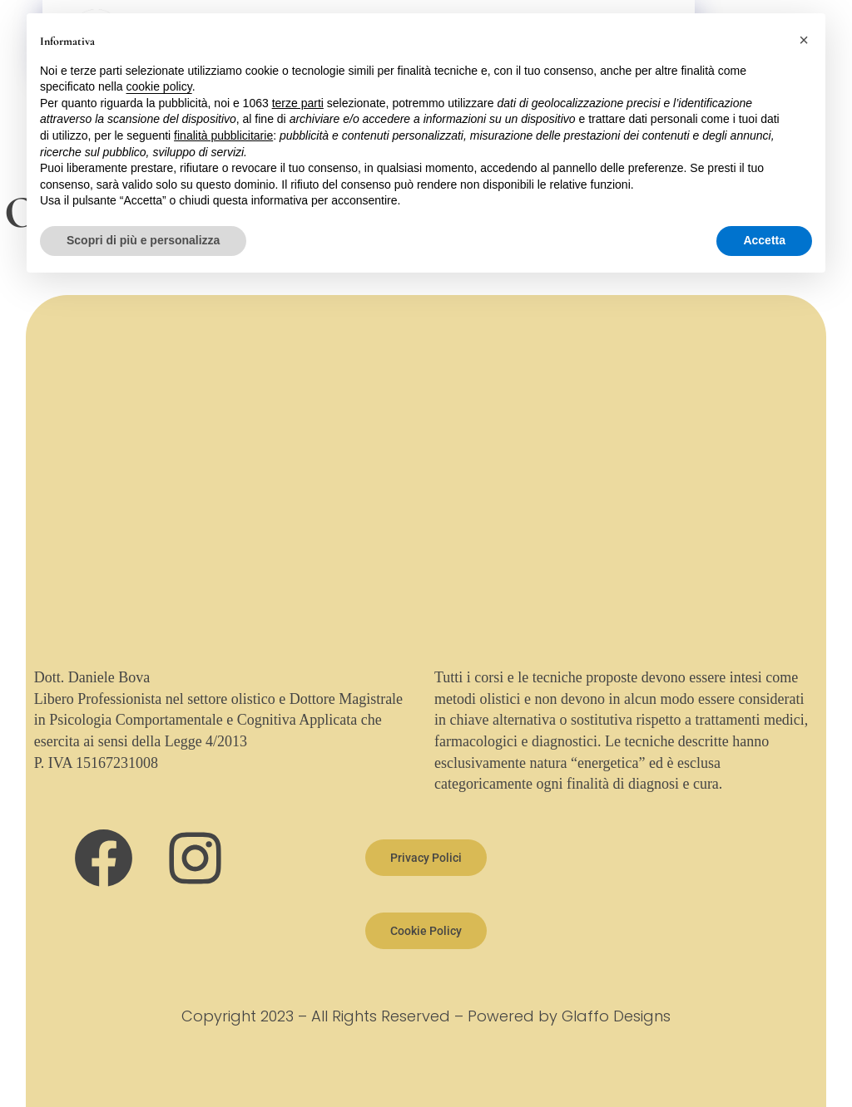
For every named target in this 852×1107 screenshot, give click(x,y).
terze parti (298, 103)
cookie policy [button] (159, 86)
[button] (803, 40)
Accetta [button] (764, 240)
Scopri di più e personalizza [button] (143, 240)
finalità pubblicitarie (223, 135)
